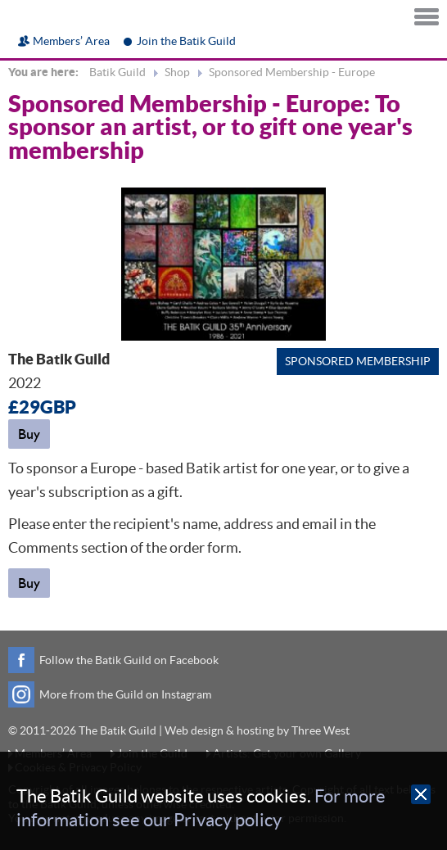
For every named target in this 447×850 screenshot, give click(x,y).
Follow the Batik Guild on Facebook (129, 660)
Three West (320, 730)
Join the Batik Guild (186, 40)
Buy (29, 433)
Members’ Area (71, 40)
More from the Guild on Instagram (125, 694)
